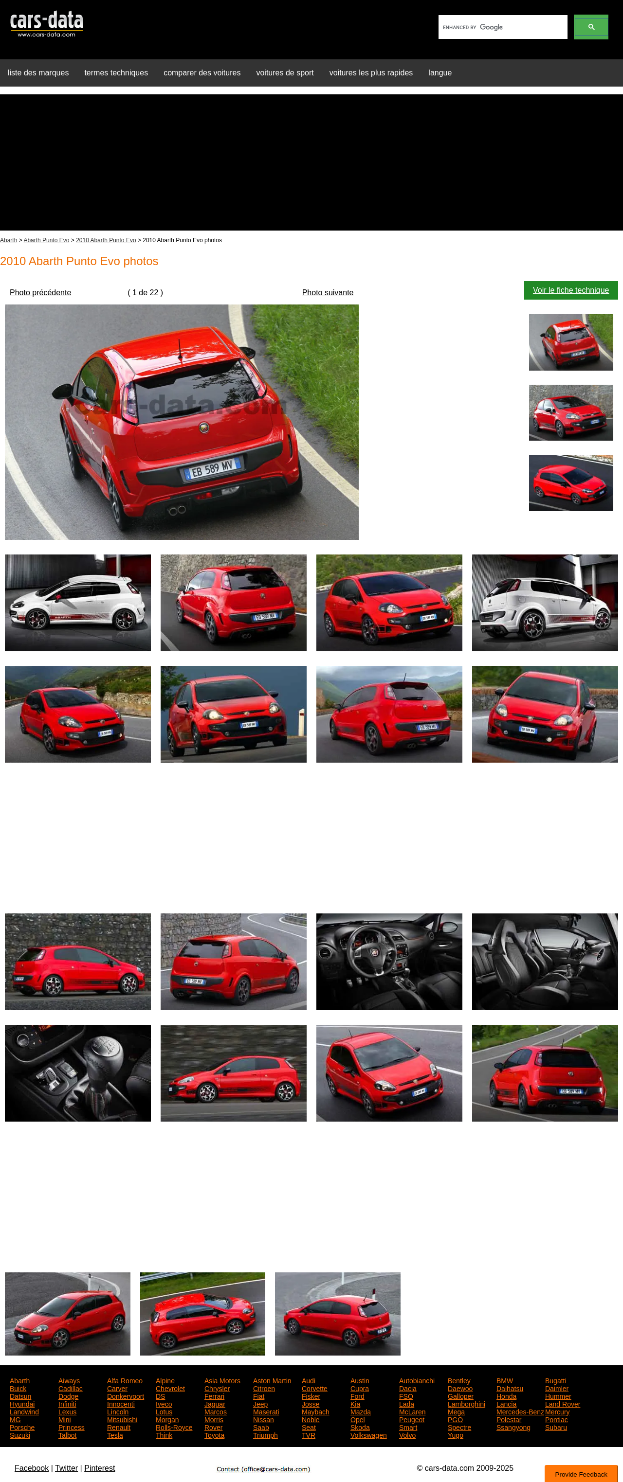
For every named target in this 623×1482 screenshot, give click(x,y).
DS (160, 1395)
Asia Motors (222, 1380)
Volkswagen (368, 1434)
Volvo (407, 1434)
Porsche (22, 1426)
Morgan (167, 1419)
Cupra (359, 1388)
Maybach (316, 1411)
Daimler (556, 1388)
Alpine (165, 1380)
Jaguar (214, 1403)
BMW (504, 1380)
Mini (64, 1419)
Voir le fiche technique (571, 290)
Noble (311, 1419)
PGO (455, 1419)
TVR (308, 1434)
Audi (308, 1380)
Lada (406, 1403)
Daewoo (460, 1388)
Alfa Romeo (125, 1380)
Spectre (459, 1426)
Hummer (558, 1395)
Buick (18, 1388)
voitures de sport (284, 73)
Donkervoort (125, 1395)
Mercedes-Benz (520, 1411)
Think (164, 1434)
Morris (213, 1419)
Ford (357, 1395)
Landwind (24, 1411)
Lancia (506, 1403)
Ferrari (214, 1395)
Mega (456, 1411)
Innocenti (121, 1403)
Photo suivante (328, 292)
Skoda (360, 1426)
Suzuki (20, 1434)
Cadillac (70, 1388)
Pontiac (556, 1419)
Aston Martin (272, 1380)
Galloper (461, 1395)
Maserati (266, 1411)
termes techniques (116, 73)
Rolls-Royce (174, 1426)
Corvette (315, 1388)
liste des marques (38, 73)
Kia (355, 1403)
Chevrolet (170, 1388)
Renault (118, 1426)
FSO (406, 1395)
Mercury (557, 1411)
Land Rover (562, 1403)
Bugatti (556, 1380)
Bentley (459, 1380)
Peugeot (411, 1419)
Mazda (360, 1411)
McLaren (412, 1411)
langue (440, 73)
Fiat (258, 1395)
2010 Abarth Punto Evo (106, 240)
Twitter (66, 1468)
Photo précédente (40, 292)
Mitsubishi (122, 1419)
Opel (357, 1419)
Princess (71, 1426)
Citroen (264, 1388)
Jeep (260, 1403)
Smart (408, 1426)
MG (15, 1419)
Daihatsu (509, 1388)
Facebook (32, 1468)
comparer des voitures (202, 73)
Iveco (164, 1403)
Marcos (215, 1411)
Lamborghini (466, 1403)
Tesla (115, 1434)
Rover (213, 1426)
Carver (117, 1388)
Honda (506, 1395)
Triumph (265, 1434)
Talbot (67, 1434)
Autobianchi (417, 1380)
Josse (311, 1403)
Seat (309, 1426)
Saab (261, 1426)
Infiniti (67, 1403)
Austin (359, 1380)
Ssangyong (513, 1426)
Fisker (311, 1395)
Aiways (69, 1380)
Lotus (164, 1411)
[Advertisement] (311, 162)
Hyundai (22, 1403)
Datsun (20, 1395)
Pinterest (99, 1468)
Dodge (68, 1395)
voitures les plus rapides (371, 73)
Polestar (508, 1419)
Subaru (556, 1426)
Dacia (408, 1388)
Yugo (455, 1434)
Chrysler (217, 1388)
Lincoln (117, 1411)
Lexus (67, 1411)
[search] (502, 27)
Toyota (214, 1434)
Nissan (263, 1419)
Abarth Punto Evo (46, 240)
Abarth (8, 240)
